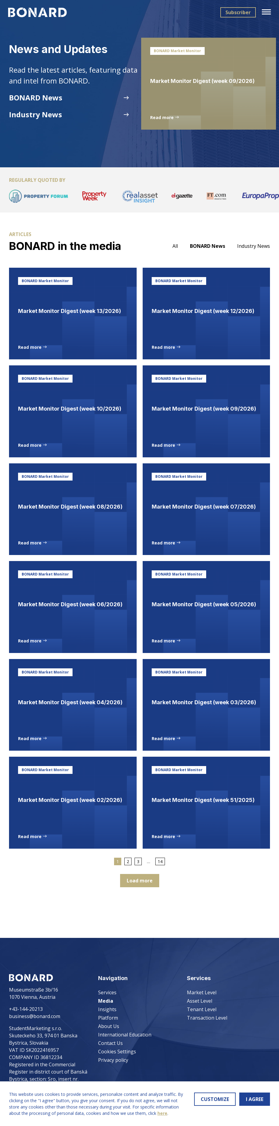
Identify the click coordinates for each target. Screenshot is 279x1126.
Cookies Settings (117, 1051)
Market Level (201, 992)
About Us (108, 1026)
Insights (107, 1009)
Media (105, 1001)
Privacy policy (113, 1060)
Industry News (253, 250)
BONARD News (207, 250)
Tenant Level (201, 1009)
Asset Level (199, 1001)
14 (160, 894)
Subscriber (237, 12)
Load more (140, 913)
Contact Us (110, 1043)
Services (107, 992)
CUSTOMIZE (215, 1099)
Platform (108, 1017)
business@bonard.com (34, 1016)
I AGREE (254, 1099)
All (175, 250)
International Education (124, 1034)
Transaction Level (207, 1017)
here (162, 1113)
